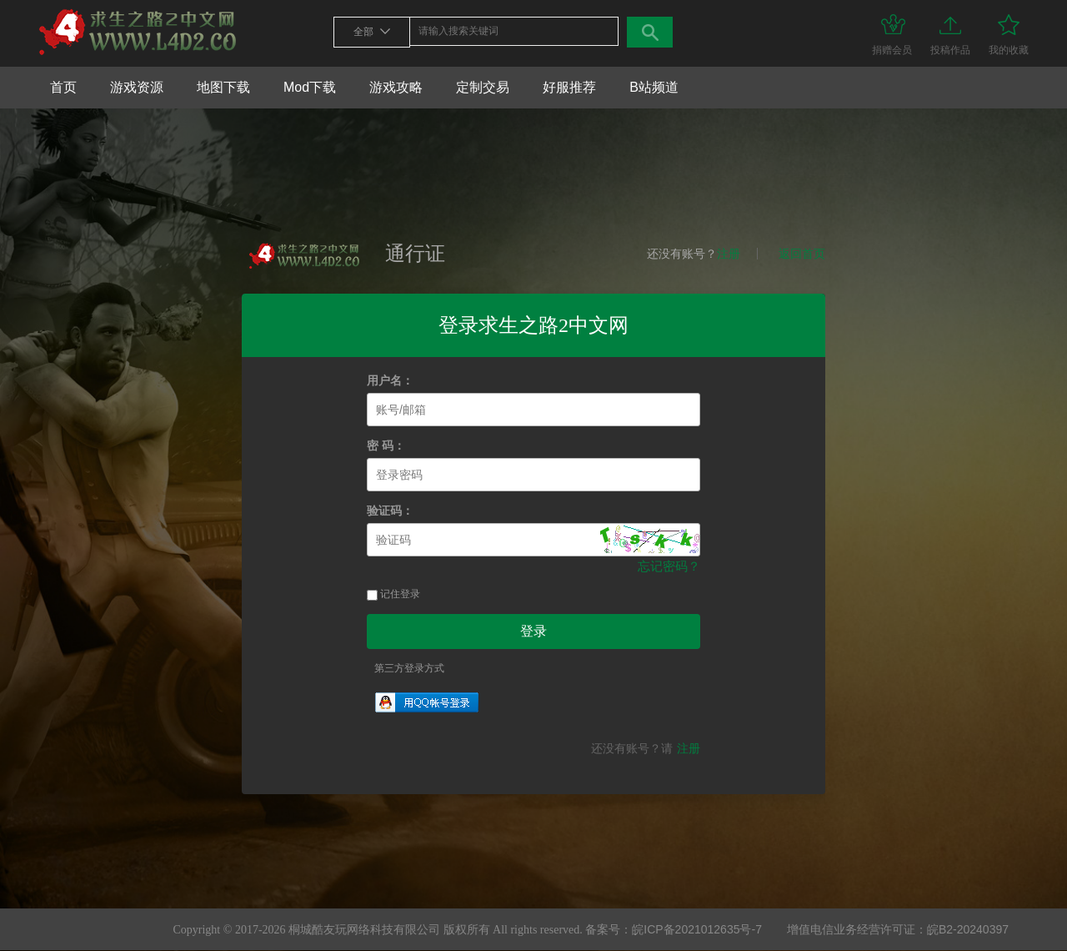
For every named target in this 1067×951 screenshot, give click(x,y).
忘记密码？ (669, 566)
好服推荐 (569, 87)
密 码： (386, 446)
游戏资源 (136, 87)
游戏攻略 (396, 87)
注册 (728, 253)
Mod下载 (309, 87)
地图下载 (223, 87)
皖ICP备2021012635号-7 (697, 929)
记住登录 (393, 594)
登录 (533, 631)
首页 (63, 87)
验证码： (390, 511)
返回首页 (802, 253)
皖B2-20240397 (968, 929)
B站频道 (654, 87)
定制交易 (482, 87)
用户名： (390, 381)
